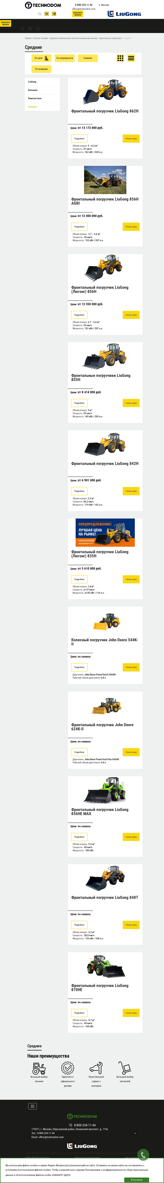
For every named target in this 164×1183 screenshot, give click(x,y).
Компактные (34, 98)
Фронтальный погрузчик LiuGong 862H (104, 111)
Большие (32, 90)
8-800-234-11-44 (85, 1125)
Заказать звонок (77, 13)
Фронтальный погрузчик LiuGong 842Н (104, 463)
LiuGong (32, 81)
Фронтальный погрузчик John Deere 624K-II (102, 726)
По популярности (64, 58)
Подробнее (79, 138)
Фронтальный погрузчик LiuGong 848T (104, 897)
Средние (32, 106)
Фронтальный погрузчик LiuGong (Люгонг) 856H (100, 289)
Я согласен (136, 1179)
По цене (41, 58)
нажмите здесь (61, 1175)
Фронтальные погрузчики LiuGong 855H (101, 377)
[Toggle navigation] (32, 1106)
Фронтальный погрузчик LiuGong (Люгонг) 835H (100, 553)
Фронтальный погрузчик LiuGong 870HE (100, 987)
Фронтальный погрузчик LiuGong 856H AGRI (104, 201)
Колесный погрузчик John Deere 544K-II (104, 641)
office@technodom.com (83, 8)
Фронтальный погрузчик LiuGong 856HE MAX (100, 811)
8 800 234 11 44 (83, 4)
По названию (41, 69)
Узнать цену (131, 138)
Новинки (88, 58)
